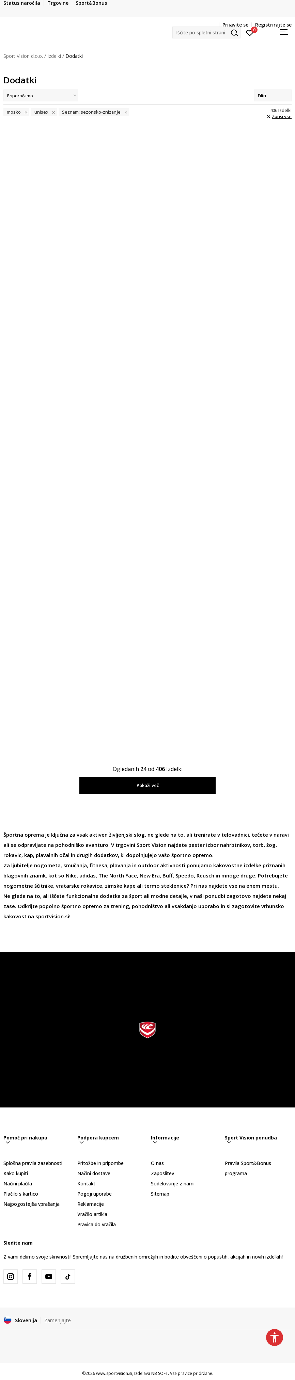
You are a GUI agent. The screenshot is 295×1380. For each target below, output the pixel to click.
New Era (150, 875)
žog (271, 844)
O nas (157, 1163)
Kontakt (86, 1183)
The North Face (117, 875)
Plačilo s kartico (20, 1193)
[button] (206, 32)
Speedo (184, 875)
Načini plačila (17, 1183)
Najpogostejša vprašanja (31, 1204)
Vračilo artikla (92, 1214)
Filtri (273, 96)
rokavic (12, 855)
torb (258, 844)
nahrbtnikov (235, 844)
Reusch (205, 875)
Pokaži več (148, 785)
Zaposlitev (162, 1173)
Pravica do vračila (96, 1224)
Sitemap (160, 1193)
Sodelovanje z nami (173, 1183)
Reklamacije (90, 1204)
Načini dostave (93, 1173)
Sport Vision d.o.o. (23, 56)
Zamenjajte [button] (57, 1320)
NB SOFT (159, 1373)
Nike (71, 875)
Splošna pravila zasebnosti (32, 1163)
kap (28, 855)
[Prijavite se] (250, 32)
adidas (87, 875)
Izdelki (54, 56)
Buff (167, 875)
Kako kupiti (15, 1173)
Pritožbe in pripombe (100, 1163)
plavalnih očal (52, 855)
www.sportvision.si (114, 1373)
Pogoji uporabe (94, 1193)
